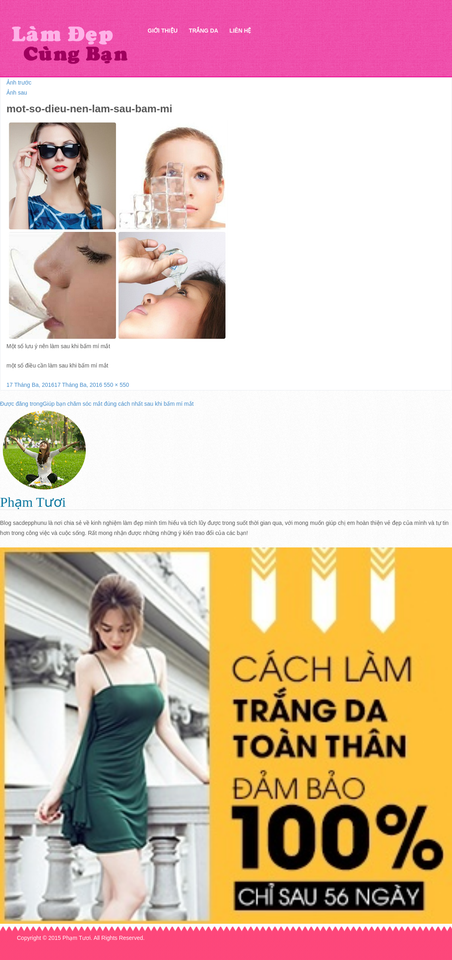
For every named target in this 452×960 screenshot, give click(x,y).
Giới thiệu (163, 30)
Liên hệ (240, 30)
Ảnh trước (18, 82)
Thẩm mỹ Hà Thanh (69, 44)
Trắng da (203, 30)
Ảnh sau (16, 92)
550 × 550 (116, 385)
